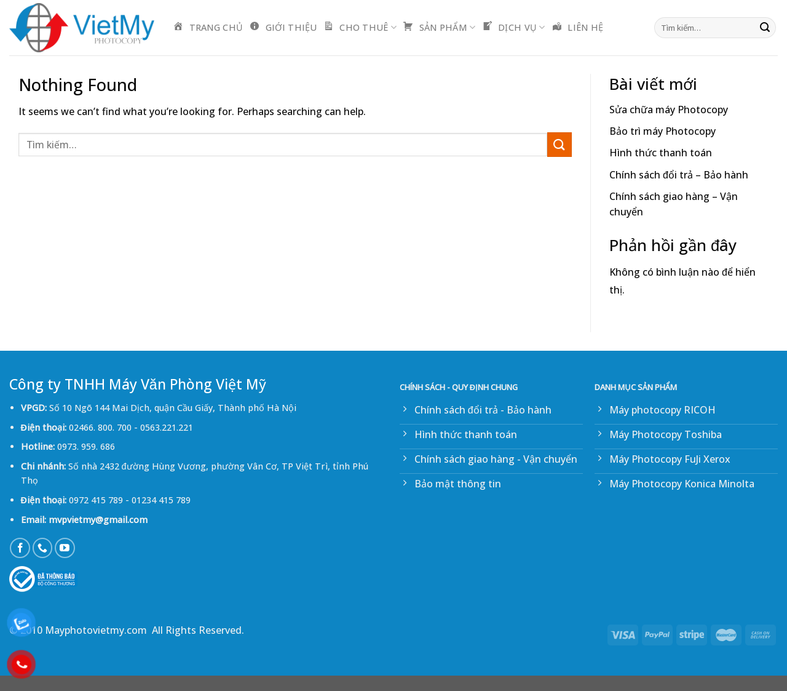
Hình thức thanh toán (660, 152)
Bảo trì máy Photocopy (662, 131)
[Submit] (764, 27)
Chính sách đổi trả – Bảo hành (678, 175)
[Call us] (43, 548)
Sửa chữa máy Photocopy (668, 109)
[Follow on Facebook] (20, 548)
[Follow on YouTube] (65, 548)
